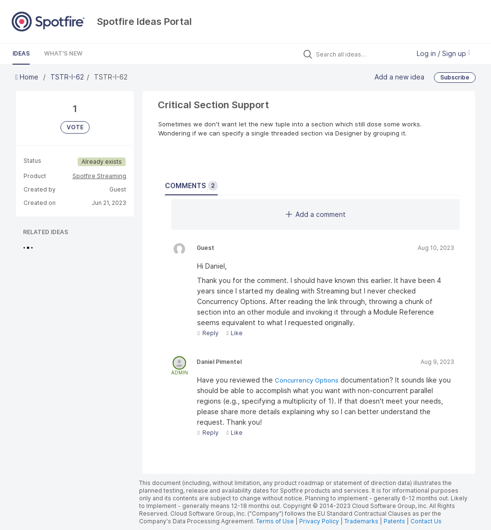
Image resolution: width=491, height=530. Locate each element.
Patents (394, 521)
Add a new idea (399, 77)
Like (234, 333)
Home (27, 77)
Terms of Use (275, 521)
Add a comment (316, 214)
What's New (63, 53)
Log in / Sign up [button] (443, 53)
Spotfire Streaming (99, 176)
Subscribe (454, 77)
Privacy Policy (319, 521)
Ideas (21, 53)
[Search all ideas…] (360, 54)
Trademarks (362, 521)
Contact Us (426, 521)
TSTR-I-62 (67, 77)
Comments (191, 186)
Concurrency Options (307, 380)
